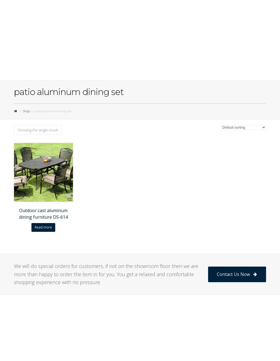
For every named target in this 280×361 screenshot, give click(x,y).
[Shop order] (243, 127)
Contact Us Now (237, 274)
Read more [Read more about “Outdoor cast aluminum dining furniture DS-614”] (43, 227)
